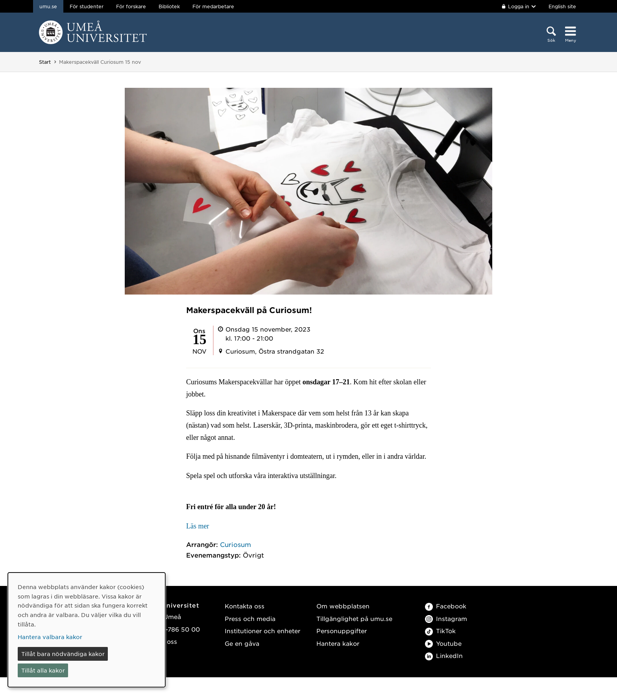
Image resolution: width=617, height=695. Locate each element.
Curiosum (235, 544)
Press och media (250, 618)
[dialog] (86, 630)
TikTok (440, 630)
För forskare (131, 6)
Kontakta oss (244, 606)
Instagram (446, 618)
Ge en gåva (242, 643)
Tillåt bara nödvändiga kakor (63, 653)
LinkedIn (444, 655)
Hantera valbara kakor (50, 636)
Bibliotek (169, 6)
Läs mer (197, 526)
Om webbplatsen (342, 606)
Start (45, 62)
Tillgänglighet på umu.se (354, 618)
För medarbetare (213, 6)
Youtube (443, 643)
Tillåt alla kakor (43, 670)
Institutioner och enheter (262, 630)
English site (562, 6)
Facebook (445, 606)
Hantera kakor (337, 643)
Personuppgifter (341, 630)
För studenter (86, 6)
